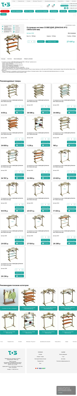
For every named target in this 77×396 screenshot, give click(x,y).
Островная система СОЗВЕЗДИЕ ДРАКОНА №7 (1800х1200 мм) (64, 215)
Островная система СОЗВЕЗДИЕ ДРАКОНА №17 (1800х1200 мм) (38, 143)
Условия (28, 1)
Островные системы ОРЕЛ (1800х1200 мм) (67, 356)
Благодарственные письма (40, 381)
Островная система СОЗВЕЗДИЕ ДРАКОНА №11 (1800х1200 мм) (12, 286)
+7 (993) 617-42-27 (73, 8)
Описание (4, 62)
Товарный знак (21, 1)
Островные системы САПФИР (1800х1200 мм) (28, 356)
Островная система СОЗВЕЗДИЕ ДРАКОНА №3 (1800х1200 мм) (38, 179)
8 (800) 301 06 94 (73, 3)
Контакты (74, 1)
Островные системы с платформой (9, 331)
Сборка (3, 14)
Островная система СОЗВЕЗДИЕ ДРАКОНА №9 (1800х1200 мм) (38, 251)
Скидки (67, 1)
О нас (14, 1)
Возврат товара (40, 379)
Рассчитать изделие (41, 11)
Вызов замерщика (17, 11)
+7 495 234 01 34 (72, 5)
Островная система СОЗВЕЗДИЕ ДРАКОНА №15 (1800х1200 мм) (64, 107)
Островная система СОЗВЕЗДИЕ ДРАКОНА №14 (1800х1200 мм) (38, 107)
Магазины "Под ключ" (37, 1)
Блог (40, 386)
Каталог (6, 19)
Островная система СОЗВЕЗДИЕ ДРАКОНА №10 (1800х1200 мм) (64, 251)
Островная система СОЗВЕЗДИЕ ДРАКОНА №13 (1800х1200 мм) (12, 107)
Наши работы (60, 1)
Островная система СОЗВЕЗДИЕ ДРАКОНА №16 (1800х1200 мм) (12, 143)
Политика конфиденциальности (63, 383)
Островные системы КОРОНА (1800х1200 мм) (48, 356)
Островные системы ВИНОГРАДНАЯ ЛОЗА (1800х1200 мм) (48, 332)
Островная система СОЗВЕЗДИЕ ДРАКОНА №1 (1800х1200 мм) (64, 143)
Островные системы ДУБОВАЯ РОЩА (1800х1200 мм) (28, 332)
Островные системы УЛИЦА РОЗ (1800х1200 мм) (68, 332)
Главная (1, 19)
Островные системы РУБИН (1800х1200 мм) (9, 356)
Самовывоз (72, 11)
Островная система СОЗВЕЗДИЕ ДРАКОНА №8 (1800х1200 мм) (12, 251)
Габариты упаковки (35, 62)
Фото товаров (29, 11)
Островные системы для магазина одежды (19, 19)
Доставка (63, 11)
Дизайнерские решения (50, 1)
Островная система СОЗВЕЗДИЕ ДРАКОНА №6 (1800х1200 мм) (38, 215)
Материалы (54, 11)
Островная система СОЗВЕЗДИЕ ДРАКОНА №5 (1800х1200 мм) (12, 215)
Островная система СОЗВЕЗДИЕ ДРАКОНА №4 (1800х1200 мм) (64, 179)
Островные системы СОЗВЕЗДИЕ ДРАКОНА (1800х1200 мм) (42, 19)
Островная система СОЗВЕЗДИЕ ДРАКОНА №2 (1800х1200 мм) (12, 179)
